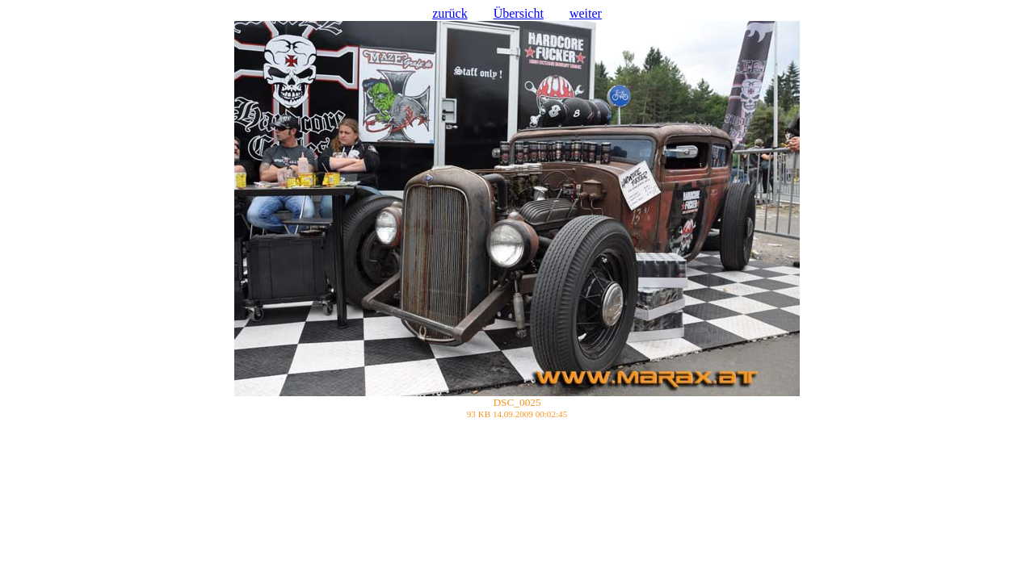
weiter (586, 13)
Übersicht (519, 13)
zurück (450, 13)
